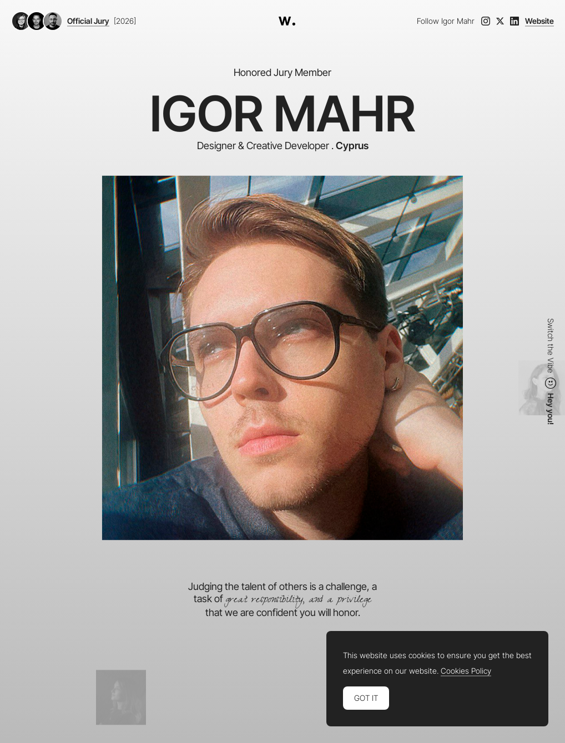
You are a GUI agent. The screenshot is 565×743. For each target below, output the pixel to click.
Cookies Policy (466, 671)
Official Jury (88, 21)
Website (539, 21)
